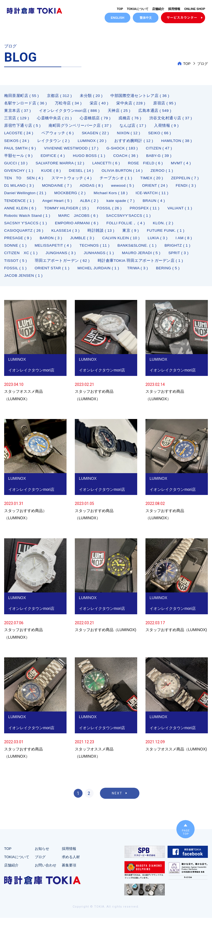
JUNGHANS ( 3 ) (62, 258)
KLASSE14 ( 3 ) (67, 235)
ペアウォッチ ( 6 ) (58, 134)
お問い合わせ (45, 872)
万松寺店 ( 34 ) (68, 103)
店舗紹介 (158, 8)
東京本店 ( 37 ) (17, 111)
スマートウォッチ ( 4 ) (72, 181)
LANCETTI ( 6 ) (108, 165)
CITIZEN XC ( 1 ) (21, 258)
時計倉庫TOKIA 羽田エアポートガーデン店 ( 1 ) (142, 266)
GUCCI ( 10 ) (16, 165)
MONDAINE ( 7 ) (95, 188)
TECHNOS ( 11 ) (96, 250)
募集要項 (69, 872)
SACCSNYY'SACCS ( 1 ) (165, 219)
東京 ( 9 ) (133, 235)
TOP (120, 8)
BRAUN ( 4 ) (15, 212)
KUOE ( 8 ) (52, 173)
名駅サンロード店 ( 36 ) (25, 103)
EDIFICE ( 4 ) (53, 158)
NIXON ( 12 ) (131, 134)
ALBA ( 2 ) (133, 204)
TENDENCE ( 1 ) (61, 204)
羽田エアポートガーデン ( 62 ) (63, 266)
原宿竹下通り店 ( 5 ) (22, 127)
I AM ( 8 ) (188, 243)
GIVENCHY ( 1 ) (19, 173)
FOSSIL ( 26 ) (143, 212)
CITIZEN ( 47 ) (162, 150)
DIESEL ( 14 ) (83, 173)
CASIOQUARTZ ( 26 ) (24, 235)
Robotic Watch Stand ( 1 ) (61, 219)
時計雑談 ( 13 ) (103, 235)
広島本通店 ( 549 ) (156, 111)
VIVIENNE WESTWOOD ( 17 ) (73, 150)
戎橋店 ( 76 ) (131, 119)
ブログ (40, 864)
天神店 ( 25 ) (120, 111)
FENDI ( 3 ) (49, 196)
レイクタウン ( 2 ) (54, 142)
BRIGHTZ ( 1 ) (181, 250)
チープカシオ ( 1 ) (117, 181)
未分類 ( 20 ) (92, 96)
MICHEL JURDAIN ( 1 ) (100, 274)
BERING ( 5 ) (172, 274)
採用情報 (174, 8)
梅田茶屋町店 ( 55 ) (21, 96)
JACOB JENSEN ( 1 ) (24, 281)
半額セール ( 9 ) (18, 158)
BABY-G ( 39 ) (162, 158)
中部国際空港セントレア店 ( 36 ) (141, 96)
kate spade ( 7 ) (165, 204)
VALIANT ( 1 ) (17, 219)
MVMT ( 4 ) (185, 165)
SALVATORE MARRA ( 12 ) (61, 165)
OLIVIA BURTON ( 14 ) (125, 173)
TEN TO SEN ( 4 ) (24, 181)
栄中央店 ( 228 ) (132, 103)
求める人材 (71, 864)
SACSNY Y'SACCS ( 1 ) (26, 227)
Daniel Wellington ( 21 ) (89, 196)
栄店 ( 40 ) (99, 103)
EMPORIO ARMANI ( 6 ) (78, 227)
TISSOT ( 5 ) (16, 266)
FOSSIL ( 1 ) (15, 274)
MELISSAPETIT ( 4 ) (54, 250)
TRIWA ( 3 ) (141, 274)
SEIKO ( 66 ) (162, 134)
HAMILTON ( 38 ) (179, 142)
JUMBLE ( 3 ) (84, 243)
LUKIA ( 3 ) (161, 243)
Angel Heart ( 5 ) (100, 204)
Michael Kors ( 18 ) (176, 196)
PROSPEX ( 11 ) (179, 212)
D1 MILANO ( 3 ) (56, 188)
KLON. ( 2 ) (167, 227)
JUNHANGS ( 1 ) (101, 258)
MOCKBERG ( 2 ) (135, 196)
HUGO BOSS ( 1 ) (90, 158)
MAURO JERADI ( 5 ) (145, 258)
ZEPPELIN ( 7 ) (18, 188)
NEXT (117, 800)
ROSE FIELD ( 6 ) (149, 165)
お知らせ (42, 856)
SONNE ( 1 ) (15, 250)
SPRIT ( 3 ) (182, 258)
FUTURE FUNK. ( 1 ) (169, 235)
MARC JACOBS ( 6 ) (113, 219)
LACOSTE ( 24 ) (19, 134)
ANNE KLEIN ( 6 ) (51, 212)
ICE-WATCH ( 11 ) (21, 204)
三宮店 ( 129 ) (17, 119)
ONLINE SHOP (194, 8)
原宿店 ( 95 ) (166, 103)
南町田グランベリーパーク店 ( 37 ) (80, 127)
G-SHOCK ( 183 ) (125, 150)
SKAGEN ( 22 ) (97, 134)
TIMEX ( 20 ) (153, 181)
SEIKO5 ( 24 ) (17, 142)
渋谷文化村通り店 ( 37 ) (172, 119)
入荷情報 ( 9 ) (167, 127)
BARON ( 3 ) (52, 243)
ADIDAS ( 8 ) (130, 188)
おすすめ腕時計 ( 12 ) (135, 142)
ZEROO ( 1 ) (165, 173)
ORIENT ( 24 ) (17, 196)
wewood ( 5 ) (162, 188)
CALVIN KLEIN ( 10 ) (124, 243)
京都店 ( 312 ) (60, 96)
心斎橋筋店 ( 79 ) (96, 119)
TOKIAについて (138, 8)
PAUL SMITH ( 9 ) (20, 150)
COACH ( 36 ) (128, 158)
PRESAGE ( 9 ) (18, 243)
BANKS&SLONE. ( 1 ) (140, 250)
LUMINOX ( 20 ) (93, 142)
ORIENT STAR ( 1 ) (53, 274)
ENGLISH (117, 17)
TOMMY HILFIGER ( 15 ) (99, 212)
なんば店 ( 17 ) (133, 127)
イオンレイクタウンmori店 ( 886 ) (70, 111)
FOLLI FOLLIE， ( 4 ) (129, 227)
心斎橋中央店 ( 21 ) (55, 119)
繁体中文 (146, 17)
